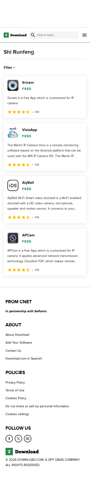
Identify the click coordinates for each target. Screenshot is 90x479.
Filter (10, 67)
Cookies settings (17, 414)
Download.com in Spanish (24, 359)
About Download (17, 335)
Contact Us (13, 351)
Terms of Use (15, 390)
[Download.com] (15, 35)
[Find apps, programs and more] (53, 35)
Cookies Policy (16, 398)
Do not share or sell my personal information (37, 406)
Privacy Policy (15, 382)
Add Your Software (19, 343)
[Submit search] (33, 35)
